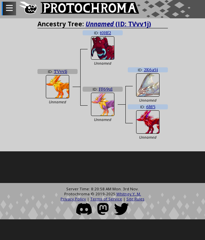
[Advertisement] (102, 168)
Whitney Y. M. (128, 193)
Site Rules (135, 198)
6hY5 (151, 107)
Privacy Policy (73, 198)
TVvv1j (60, 71)
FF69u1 (106, 89)
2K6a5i (151, 70)
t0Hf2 (105, 33)
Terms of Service (106, 198)
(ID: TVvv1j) (118, 24)
